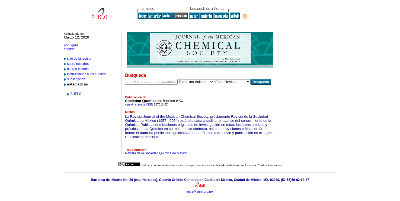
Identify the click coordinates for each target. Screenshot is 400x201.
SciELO (76, 94)
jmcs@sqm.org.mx (200, 191)
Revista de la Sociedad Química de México (156, 153)
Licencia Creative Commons (263, 165)
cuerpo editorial (78, 69)
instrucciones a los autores (86, 74)
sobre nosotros (78, 64)
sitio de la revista (79, 58)
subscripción (76, 79)
